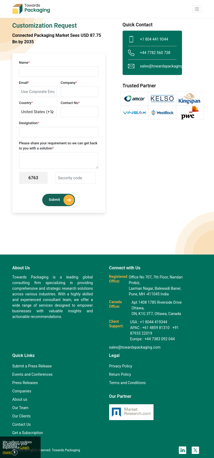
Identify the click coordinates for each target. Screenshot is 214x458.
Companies (21, 391)
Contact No (70, 103)
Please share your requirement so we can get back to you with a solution (58, 146)
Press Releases (25, 383)
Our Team (20, 408)
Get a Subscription (27, 433)
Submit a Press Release (32, 366)
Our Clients (21, 416)
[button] (197, 8)
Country (26, 103)
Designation (29, 123)
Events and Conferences (32, 374)
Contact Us (21, 424)
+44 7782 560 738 (149, 52)
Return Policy (120, 374)
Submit (61, 200)
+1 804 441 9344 (148, 39)
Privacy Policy (120, 366)
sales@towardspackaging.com (152, 66)
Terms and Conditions (127, 383)
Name (24, 62)
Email (24, 83)
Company (69, 83)
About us (19, 399)
